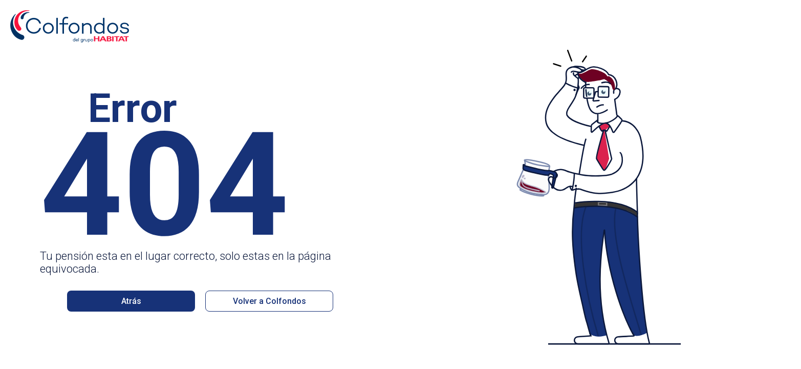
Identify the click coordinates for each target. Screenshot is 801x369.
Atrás (131, 301)
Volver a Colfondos (269, 301)
